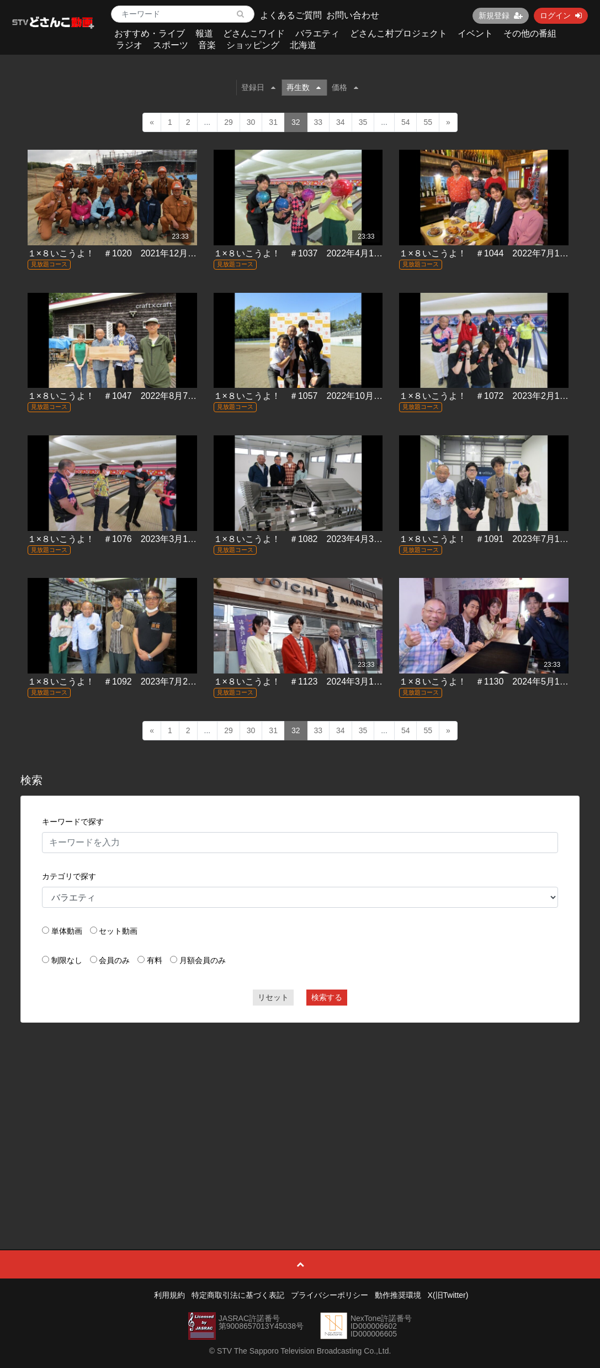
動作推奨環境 (398, 1295)
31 (273, 122)
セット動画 (118, 931)
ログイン (561, 15)
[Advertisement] (300, 1111)
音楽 (207, 45)
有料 (154, 960)
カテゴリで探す (69, 876)
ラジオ (129, 45)
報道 (204, 33)
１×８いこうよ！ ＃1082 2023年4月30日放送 (309, 539)
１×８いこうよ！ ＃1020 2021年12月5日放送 (123, 253)
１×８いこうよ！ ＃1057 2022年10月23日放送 (312, 396)
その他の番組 (529, 33)
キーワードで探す (73, 821)
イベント (475, 33)
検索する (326, 997)
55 (427, 122)
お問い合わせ (352, 15)
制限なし (66, 960)
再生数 (303, 87)
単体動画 (66, 931)
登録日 (258, 87)
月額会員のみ (202, 960)
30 (251, 122)
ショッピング (252, 45)
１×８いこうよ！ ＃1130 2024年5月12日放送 (495, 681)
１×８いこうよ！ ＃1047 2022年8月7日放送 (121, 396)
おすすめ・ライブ (149, 33)
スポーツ (170, 45)
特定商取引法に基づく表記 (238, 1295)
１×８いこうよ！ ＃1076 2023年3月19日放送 (123, 539)
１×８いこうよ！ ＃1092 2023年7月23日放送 (123, 681)
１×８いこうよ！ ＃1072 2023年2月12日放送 (495, 396)
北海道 (303, 45)
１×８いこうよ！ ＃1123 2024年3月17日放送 (309, 681)
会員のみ (114, 960)
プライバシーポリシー (329, 1295)
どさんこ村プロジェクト (398, 33)
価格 (345, 87)
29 (228, 122)
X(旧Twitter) (448, 1295)
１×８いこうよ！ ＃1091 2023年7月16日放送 (495, 539)
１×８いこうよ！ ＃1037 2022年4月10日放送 (309, 253)
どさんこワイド (254, 33)
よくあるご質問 (291, 15)
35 (363, 122)
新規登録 (501, 15)
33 (318, 122)
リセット (273, 997)
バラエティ (317, 33)
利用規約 (169, 1295)
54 (405, 122)
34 (340, 122)
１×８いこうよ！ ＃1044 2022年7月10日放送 (495, 253)
